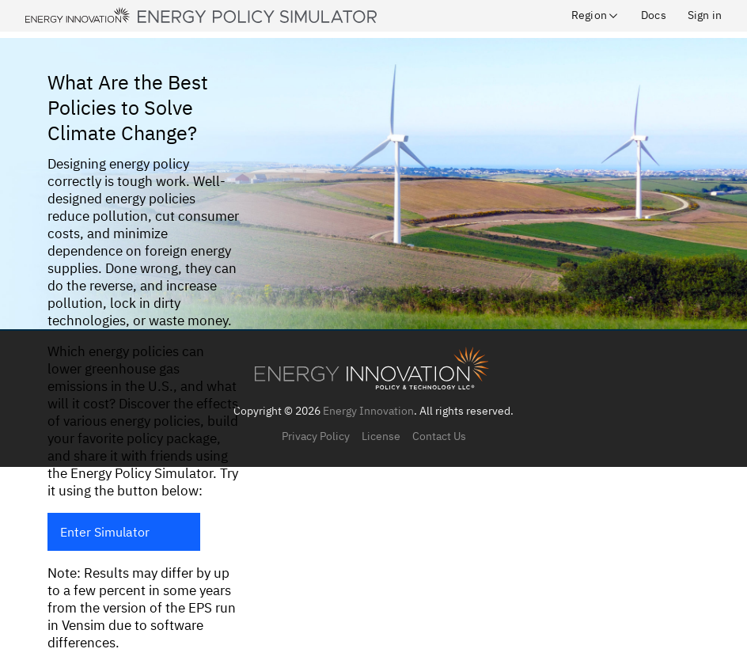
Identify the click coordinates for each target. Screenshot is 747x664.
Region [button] (595, 15)
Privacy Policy (316, 436)
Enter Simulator (105, 532)
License (381, 436)
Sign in (705, 15)
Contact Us (439, 436)
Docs (653, 15)
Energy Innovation (368, 411)
